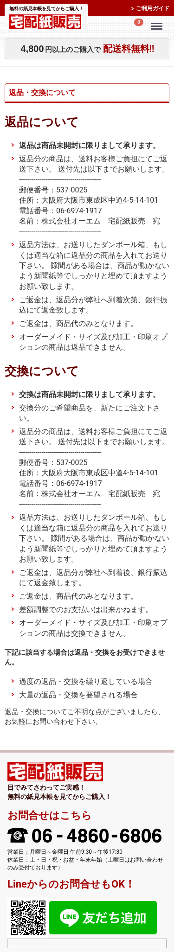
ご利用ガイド (152, 8)
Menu (158, 22)
